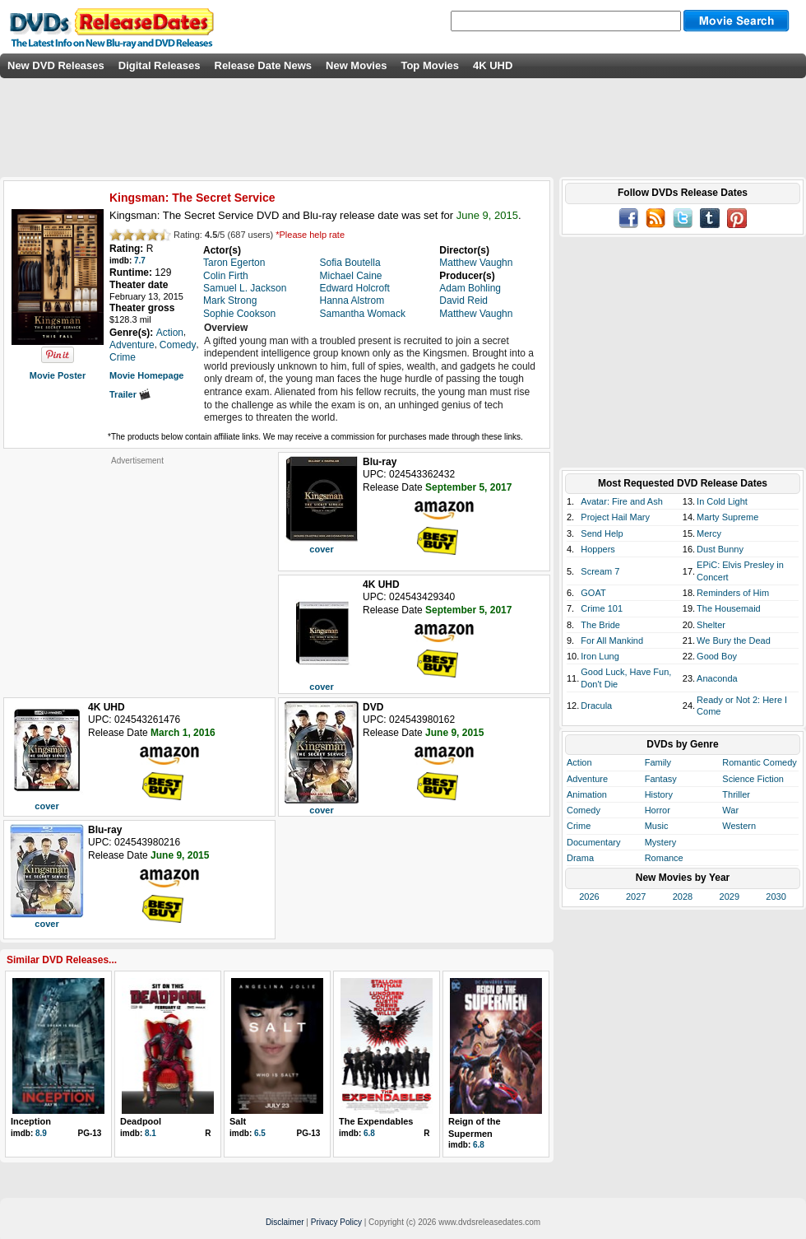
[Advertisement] (137, 569)
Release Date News (264, 65)
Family (658, 762)
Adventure (587, 779)
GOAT (593, 593)
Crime (579, 826)
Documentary (593, 842)
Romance (664, 858)
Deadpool (140, 1121)
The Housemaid (729, 608)
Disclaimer (285, 1222)
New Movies (356, 65)
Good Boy (717, 656)
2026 (589, 896)
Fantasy (661, 779)
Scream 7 (600, 571)
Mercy (709, 533)
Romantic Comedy (759, 762)
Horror (657, 810)
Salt (237, 1121)
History (659, 794)
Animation (587, 794)
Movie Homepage (146, 375)
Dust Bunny (720, 549)
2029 (729, 896)
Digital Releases (159, 65)
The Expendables (376, 1121)
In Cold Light (722, 501)
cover (321, 549)
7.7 (140, 260)
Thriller (736, 794)
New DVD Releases (55, 65)
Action (579, 762)
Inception (31, 1121)
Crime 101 (602, 608)
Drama (580, 858)
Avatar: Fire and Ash (621, 501)
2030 (775, 896)
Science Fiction (753, 779)
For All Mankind (612, 640)
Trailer (130, 394)
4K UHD (492, 65)
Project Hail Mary (615, 517)
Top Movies (430, 65)
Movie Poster (58, 375)
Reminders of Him (733, 593)
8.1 (150, 1133)
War (730, 810)
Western (739, 826)
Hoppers (598, 549)
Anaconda (717, 678)
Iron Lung (599, 656)
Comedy (583, 810)
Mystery (661, 842)
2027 (636, 896)
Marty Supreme (727, 517)
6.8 (369, 1133)
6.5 (260, 1133)
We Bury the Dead (734, 640)
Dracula (596, 705)
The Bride (600, 625)
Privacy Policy (336, 1222)
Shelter (711, 625)
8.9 (41, 1133)
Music (657, 826)
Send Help (602, 533)
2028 (683, 896)
